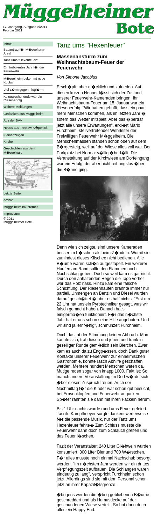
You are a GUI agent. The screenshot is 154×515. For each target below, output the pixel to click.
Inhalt (8, 44)
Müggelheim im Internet (20, 207)
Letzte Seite (12, 193)
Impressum (12, 213)
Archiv (8, 200)
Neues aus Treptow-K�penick (26, 128)
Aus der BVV (13, 120)
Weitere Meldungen (18, 107)
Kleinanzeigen (14, 135)
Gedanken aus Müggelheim (23, 114)
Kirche (8, 142)
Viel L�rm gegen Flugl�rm (23, 89)
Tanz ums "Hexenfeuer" (20, 60)
